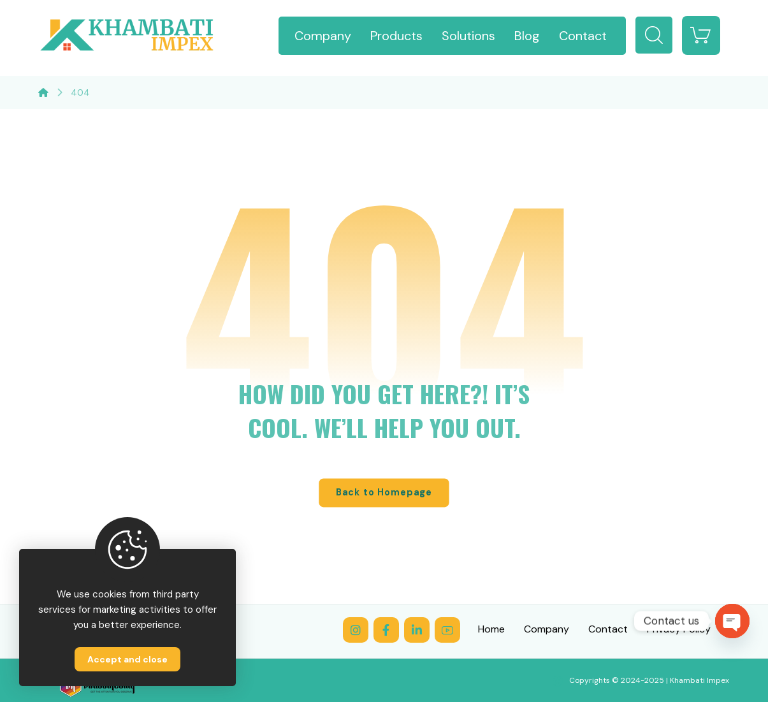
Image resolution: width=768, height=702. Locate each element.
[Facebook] (386, 630)
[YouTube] (447, 630)
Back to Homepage (383, 492)
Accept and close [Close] (127, 659)
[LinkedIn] (417, 630)
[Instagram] (355, 630)
